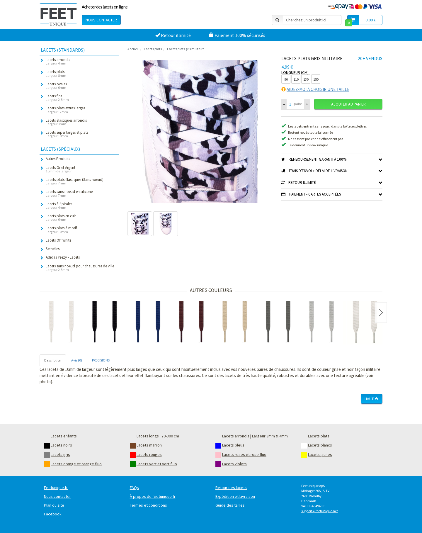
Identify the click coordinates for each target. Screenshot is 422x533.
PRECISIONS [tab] (101, 360)
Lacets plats (153, 49)
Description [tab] (52, 360)
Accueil (133, 49)
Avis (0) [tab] (76, 360)
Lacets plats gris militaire (185, 49)
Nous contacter (101, 20)
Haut (372, 398)
